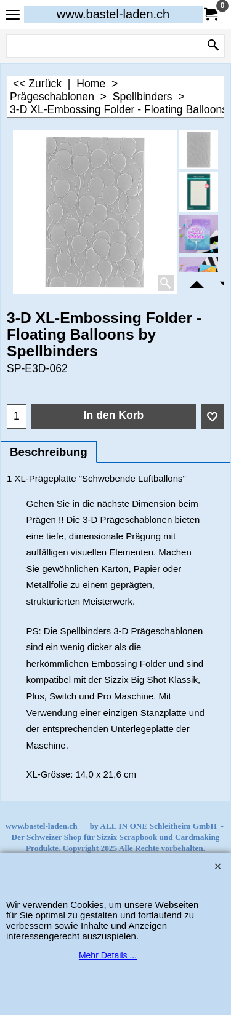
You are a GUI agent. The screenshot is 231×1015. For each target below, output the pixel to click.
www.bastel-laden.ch (113, 14)
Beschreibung (48, 451)
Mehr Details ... (108, 955)
